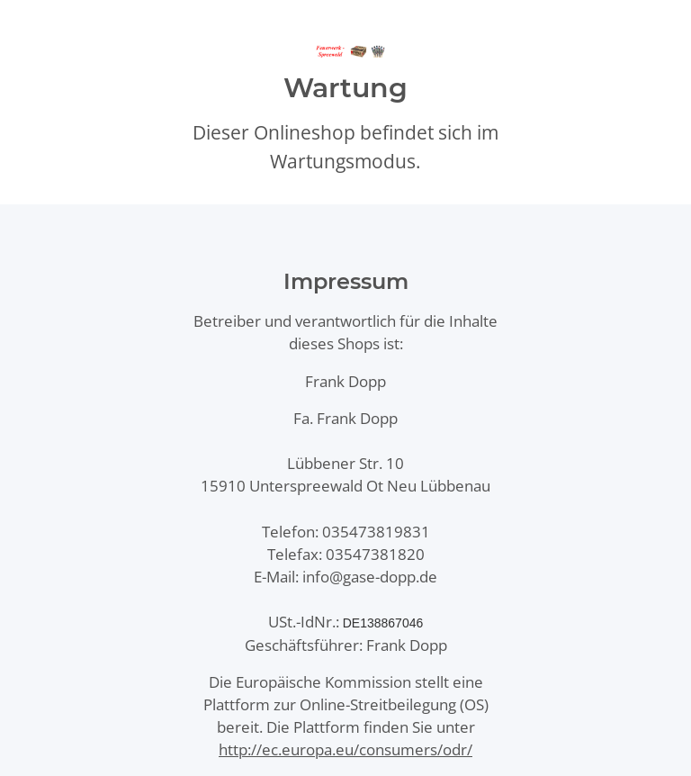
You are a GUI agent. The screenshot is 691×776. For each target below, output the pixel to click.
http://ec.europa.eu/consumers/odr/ (345, 749)
